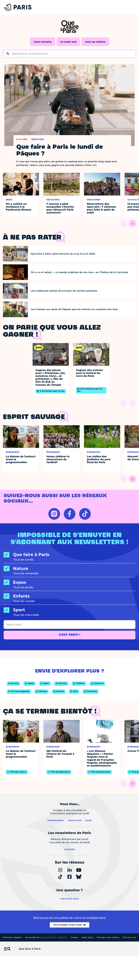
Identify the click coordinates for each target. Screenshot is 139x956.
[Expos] (69, 582)
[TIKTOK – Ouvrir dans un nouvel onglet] (85, 514)
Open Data (87, 937)
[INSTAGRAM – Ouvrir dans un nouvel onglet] (54, 514)
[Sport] (69, 610)
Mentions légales (12, 937)
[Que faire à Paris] (69, 554)
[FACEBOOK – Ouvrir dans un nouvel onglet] (69, 514)
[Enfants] (69, 596)
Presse (74, 937)
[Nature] (69, 568)
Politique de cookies (108, 937)
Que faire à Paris (30, 948)
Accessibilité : (46, 937)
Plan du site (129, 937)
